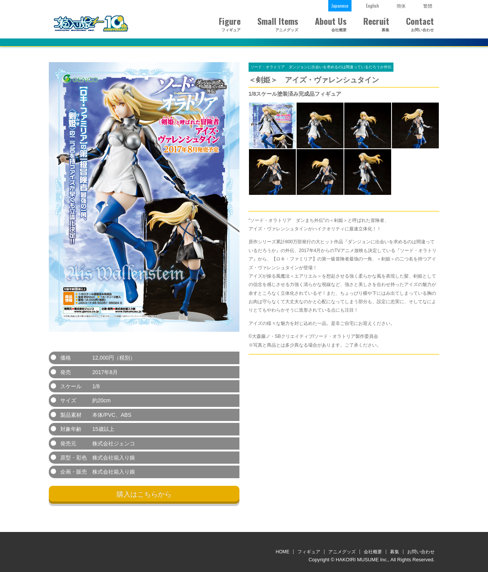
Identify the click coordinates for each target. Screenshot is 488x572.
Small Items (277, 24)
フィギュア (308, 551)
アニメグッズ (342, 551)
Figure (229, 24)
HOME (282, 551)
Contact (420, 24)
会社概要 (373, 551)
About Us (331, 24)
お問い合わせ (421, 551)
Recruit (376, 24)
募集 (394, 551)
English (372, 5)
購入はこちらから (144, 494)
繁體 (427, 5)
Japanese (339, 5)
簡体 (401, 5)
